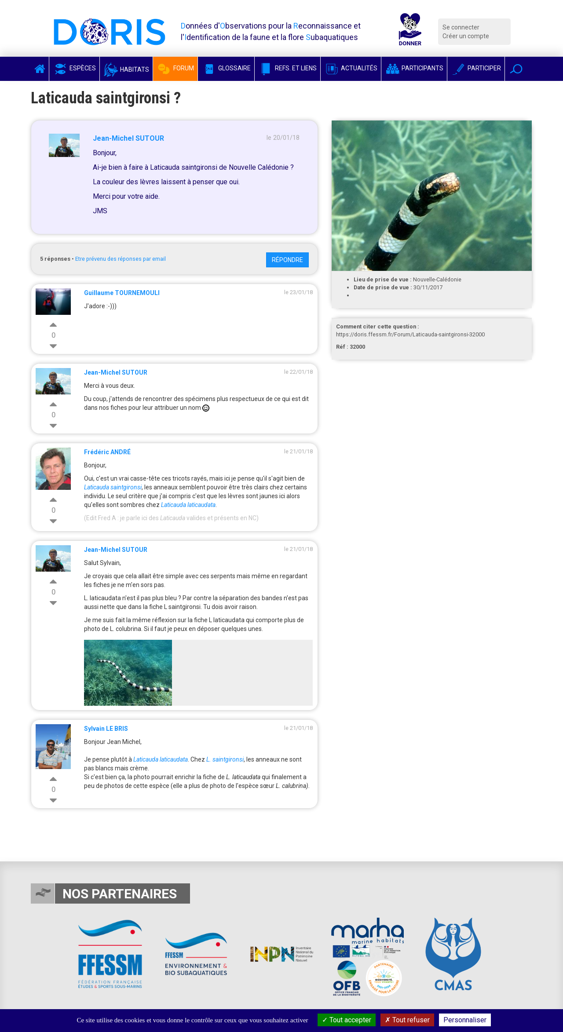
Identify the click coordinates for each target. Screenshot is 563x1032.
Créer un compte (465, 36)
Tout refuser (407, 1020)
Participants (414, 68)
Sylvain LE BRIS (106, 728)
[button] (516, 69)
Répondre (287, 259)
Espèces (74, 68)
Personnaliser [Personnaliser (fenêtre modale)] (464, 1020)
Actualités (350, 68)
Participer (476, 68)
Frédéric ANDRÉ (107, 452)
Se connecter (460, 27)
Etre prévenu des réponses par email (120, 258)
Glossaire (226, 68)
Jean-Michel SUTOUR (128, 138)
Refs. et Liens (287, 68)
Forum (175, 68)
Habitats (126, 69)
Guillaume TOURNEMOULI (122, 292)
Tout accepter (346, 1020)
